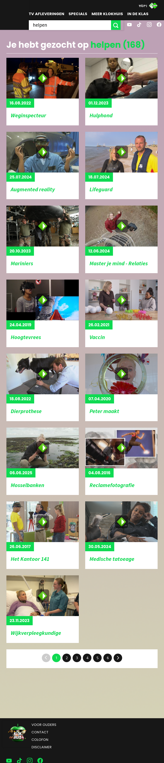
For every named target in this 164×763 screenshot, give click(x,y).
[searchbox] (71, 25)
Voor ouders (44, 724)
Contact (40, 732)
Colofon (40, 739)
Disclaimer (42, 747)
